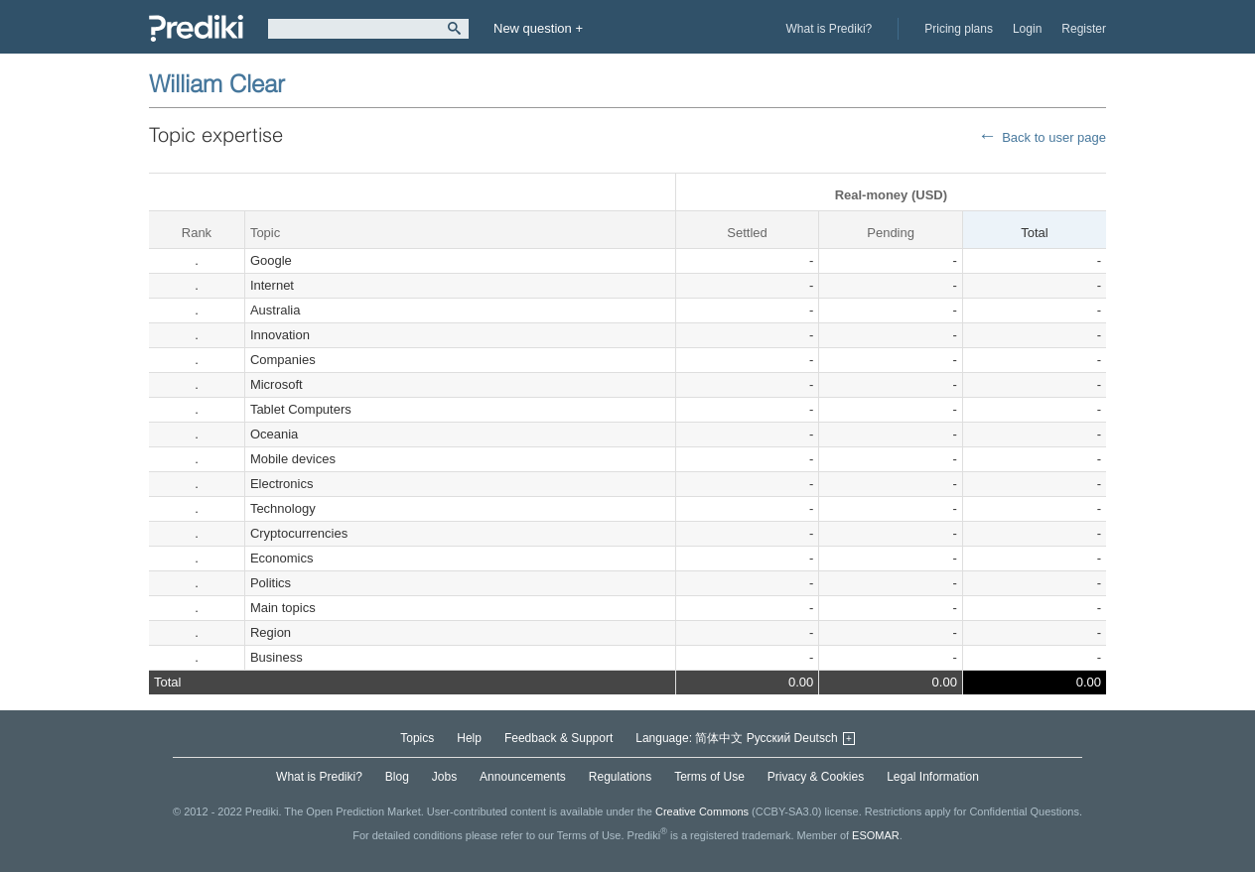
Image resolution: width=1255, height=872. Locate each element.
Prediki (196, 28)
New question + (538, 28)
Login (1027, 29)
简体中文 (719, 738)
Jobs (444, 777)
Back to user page (1054, 137)
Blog (397, 777)
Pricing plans (958, 29)
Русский (769, 738)
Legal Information (933, 777)
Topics (417, 738)
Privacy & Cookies (815, 777)
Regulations (620, 777)
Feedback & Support (558, 738)
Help (469, 738)
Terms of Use (709, 777)
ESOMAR (876, 835)
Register (1083, 29)
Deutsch (816, 738)
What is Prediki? (829, 29)
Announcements (523, 777)
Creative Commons (702, 811)
